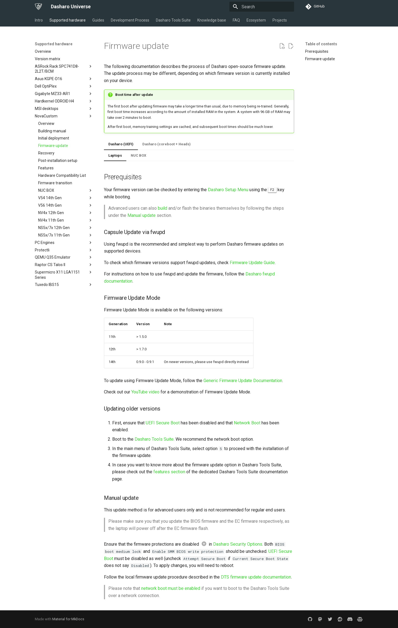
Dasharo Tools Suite (173, 20)
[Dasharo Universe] (38, 6)
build (162, 208)
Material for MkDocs (68, 619)
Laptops (115, 155)
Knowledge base (211, 20)
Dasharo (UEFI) (120, 144)
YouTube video (145, 392)
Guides (98, 20)
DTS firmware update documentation (256, 577)
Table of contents (321, 44)
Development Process (130, 20)
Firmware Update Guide (252, 262)
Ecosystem (256, 20)
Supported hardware (67, 20)
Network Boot (247, 422)
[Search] (261, 7)
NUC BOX (138, 155)
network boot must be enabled (170, 588)
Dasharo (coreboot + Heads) (166, 144)
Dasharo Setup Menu (228, 189)
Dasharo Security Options (237, 544)
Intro (39, 20)
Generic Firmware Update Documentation (242, 380)
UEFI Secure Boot (163, 422)
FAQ (236, 20)
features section (169, 471)
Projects (280, 20)
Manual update (141, 215)
